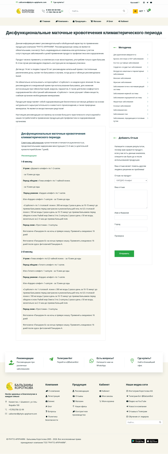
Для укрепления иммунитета (131, 54)
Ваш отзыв (120, 187)
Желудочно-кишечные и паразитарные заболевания (131, 72)
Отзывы (77, 396)
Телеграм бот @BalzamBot (139, 396)
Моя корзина (106, 401)
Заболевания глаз (131, 114)
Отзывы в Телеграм (136, 411)
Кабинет (123, 21)
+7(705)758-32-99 (16, 409)
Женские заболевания (131, 78)
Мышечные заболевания (131, 101)
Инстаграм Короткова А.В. (139, 391)
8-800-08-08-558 (53, 10)
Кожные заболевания (131, 105)
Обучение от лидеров (137, 416)
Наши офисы (79, 406)
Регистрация (52, 396)
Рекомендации (80, 391)
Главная (44, 21)
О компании (52, 391)
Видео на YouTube (136, 401)
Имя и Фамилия (122, 213)
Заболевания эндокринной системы (131, 97)
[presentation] (132, 243)
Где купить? (57, 2)
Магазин (95, 21)
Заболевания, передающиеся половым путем (131, 119)
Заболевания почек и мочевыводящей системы (131, 87)
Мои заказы (106, 396)
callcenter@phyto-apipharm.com (31, 2)
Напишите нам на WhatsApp (108, 362)
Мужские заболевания (131, 82)
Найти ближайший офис (148, 362)
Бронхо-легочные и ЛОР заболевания (131, 58)
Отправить (124, 254)
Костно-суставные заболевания (131, 62)
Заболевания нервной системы (131, 93)
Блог (109, 21)
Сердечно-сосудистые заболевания (131, 67)
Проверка (119, 236)
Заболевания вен (131, 110)
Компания (61, 21)
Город (117, 224)
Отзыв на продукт (123, 175)
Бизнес (49, 401)
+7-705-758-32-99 (53, 12)
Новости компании (136, 406)
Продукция (79, 21)
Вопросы (50, 411)
